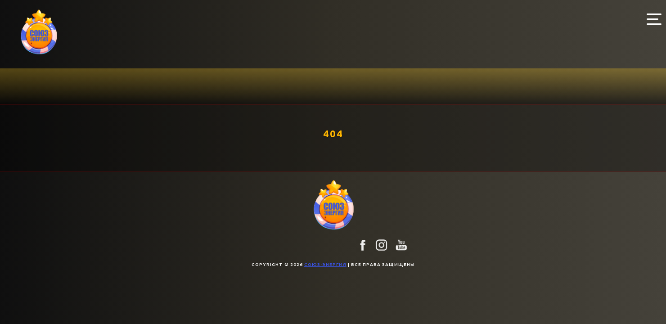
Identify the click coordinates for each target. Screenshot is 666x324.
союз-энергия (325, 264)
